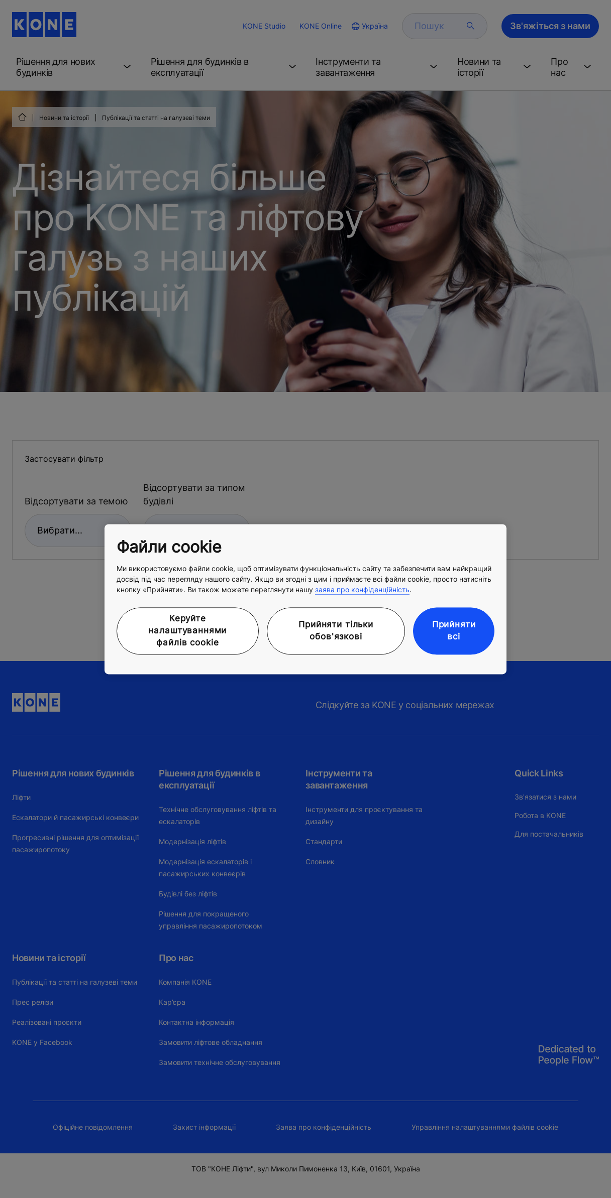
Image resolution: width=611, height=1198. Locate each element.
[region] (305, 599)
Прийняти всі (454, 631)
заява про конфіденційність (362, 590)
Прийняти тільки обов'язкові (335, 631)
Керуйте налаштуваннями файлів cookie (187, 631)
